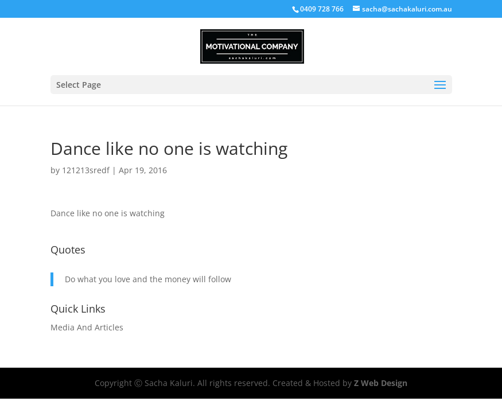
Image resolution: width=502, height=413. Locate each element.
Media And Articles (86, 327)
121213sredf (86, 170)
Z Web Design (380, 382)
